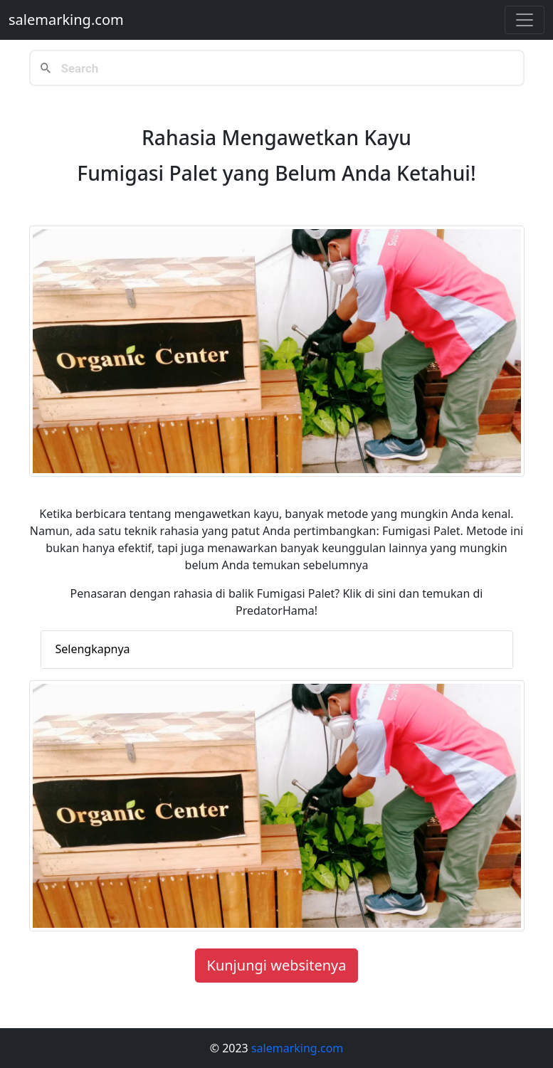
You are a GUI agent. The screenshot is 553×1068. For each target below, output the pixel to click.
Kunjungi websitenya (277, 965)
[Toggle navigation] (524, 20)
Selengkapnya (93, 649)
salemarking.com (66, 19)
